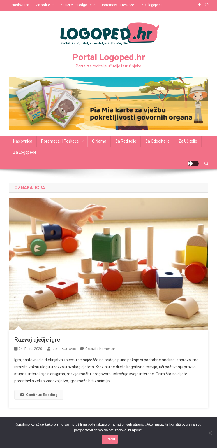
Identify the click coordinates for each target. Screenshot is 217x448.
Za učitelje (188, 141)
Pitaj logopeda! (152, 5)
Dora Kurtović (64, 348)
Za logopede (24, 152)
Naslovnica (20, 5)
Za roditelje (45, 5)
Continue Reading (38, 395)
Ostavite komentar (100, 349)
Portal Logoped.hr (108, 57)
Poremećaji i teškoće (118, 5)
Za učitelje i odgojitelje (77, 5)
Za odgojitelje (157, 141)
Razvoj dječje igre (37, 339)
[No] (210, 433)
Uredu (110, 439)
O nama (99, 141)
